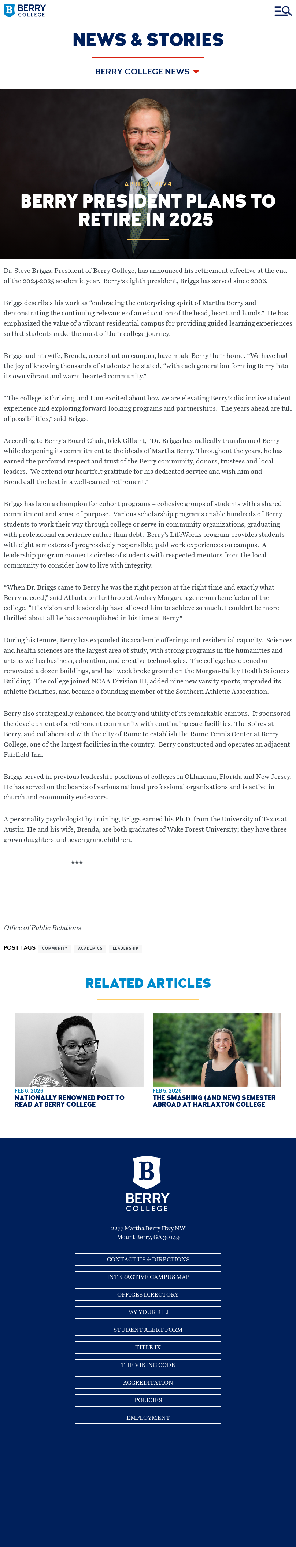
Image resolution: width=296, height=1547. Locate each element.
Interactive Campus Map (148, 1277)
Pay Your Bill (148, 1312)
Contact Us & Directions (148, 1259)
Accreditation (148, 1383)
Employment (148, 1418)
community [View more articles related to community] (55, 949)
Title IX (148, 1347)
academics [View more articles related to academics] (90, 949)
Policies (148, 1400)
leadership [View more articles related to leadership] (125, 949)
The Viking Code (148, 1365)
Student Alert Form (148, 1330)
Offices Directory (148, 1295)
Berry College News (143, 72)
